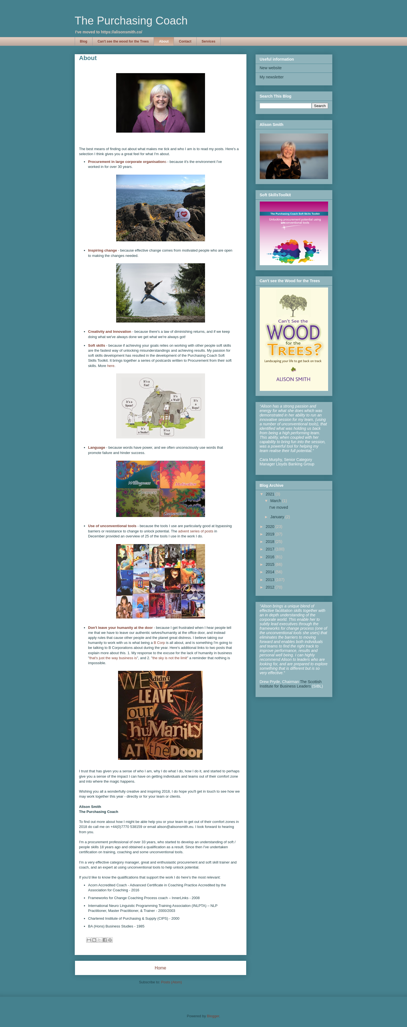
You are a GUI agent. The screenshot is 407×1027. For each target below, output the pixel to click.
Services (208, 41)
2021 (270, 494)
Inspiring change (102, 250)
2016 (270, 557)
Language (96, 447)
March (276, 500)
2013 (270, 579)
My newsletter (272, 77)
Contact (185, 41)
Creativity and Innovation (109, 331)
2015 (270, 564)
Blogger (213, 1016)
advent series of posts (195, 531)
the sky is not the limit (170, 658)
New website (271, 68)
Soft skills (96, 345)
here (110, 366)
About (164, 41)
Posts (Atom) (171, 982)
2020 (270, 526)
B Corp (160, 643)
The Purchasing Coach (131, 20)
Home (160, 968)
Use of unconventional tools (112, 526)
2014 (270, 572)
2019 (270, 534)
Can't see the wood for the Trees (123, 41)
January (277, 517)
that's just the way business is (113, 658)
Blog (84, 41)
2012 (270, 587)
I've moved (278, 507)
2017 (270, 549)
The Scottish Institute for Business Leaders (291, 683)
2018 (270, 541)
